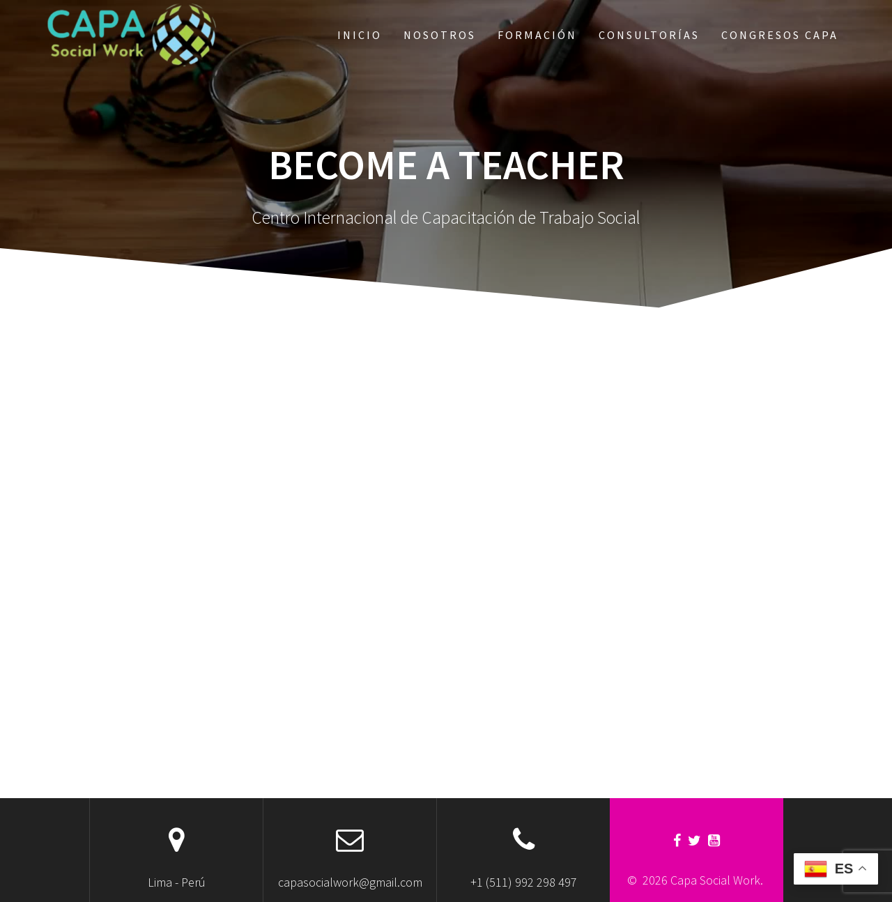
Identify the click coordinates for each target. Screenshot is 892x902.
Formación (537, 35)
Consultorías (649, 35)
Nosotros (439, 35)
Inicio (359, 35)
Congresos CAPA (779, 35)
